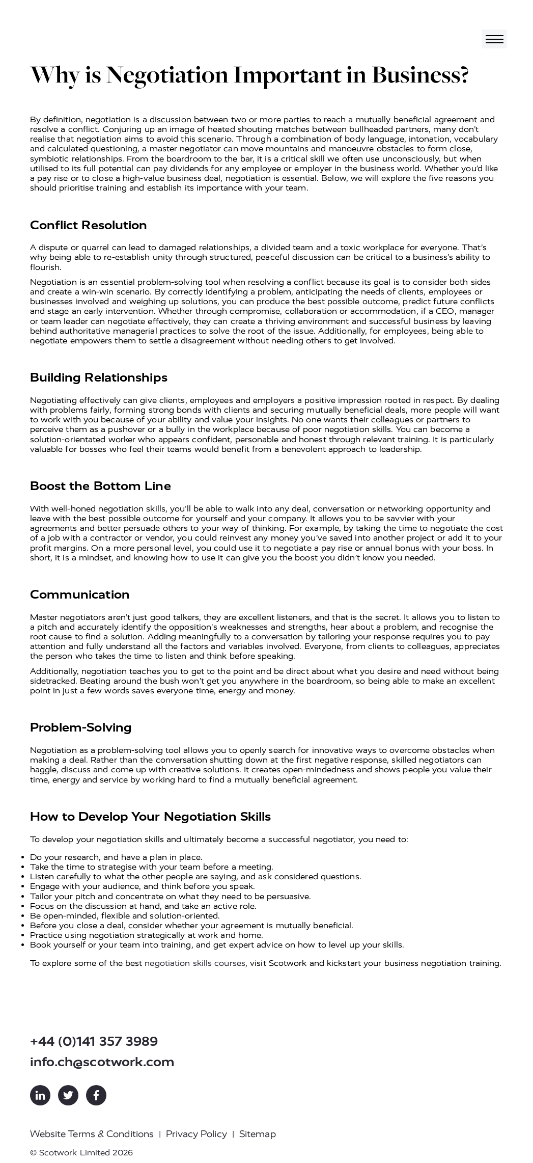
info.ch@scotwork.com (102, 1061)
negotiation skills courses (195, 963)
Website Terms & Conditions (92, 1134)
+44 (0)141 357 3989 (94, 1041)
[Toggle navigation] (494, 39)
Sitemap (257, 1134)
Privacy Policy (196, 1134)
